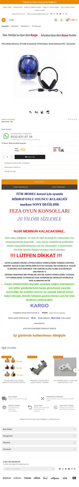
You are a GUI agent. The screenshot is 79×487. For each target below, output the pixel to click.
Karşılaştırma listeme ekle (12, 163)
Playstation (14, 26)
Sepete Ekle (30, 157)
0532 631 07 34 (19, 14)
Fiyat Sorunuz (7, 129)
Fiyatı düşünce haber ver (12, 167)
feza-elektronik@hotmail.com (38, 14)
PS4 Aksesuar (36, 26)
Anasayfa (5, 26)
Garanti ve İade (39, 10)
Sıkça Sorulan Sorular (68, 7)
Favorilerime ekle (10, 171)
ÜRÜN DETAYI (39, 182)
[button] (75, 370)
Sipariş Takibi (7, 7)
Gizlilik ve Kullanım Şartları (32, 7)
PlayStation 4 (25, 26)
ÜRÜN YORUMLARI (58, 187)
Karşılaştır (26, 163)
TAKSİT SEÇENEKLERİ (20, 187)
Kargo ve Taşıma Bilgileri (51, 7)
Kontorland (11, 119)
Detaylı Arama (18, 7)
